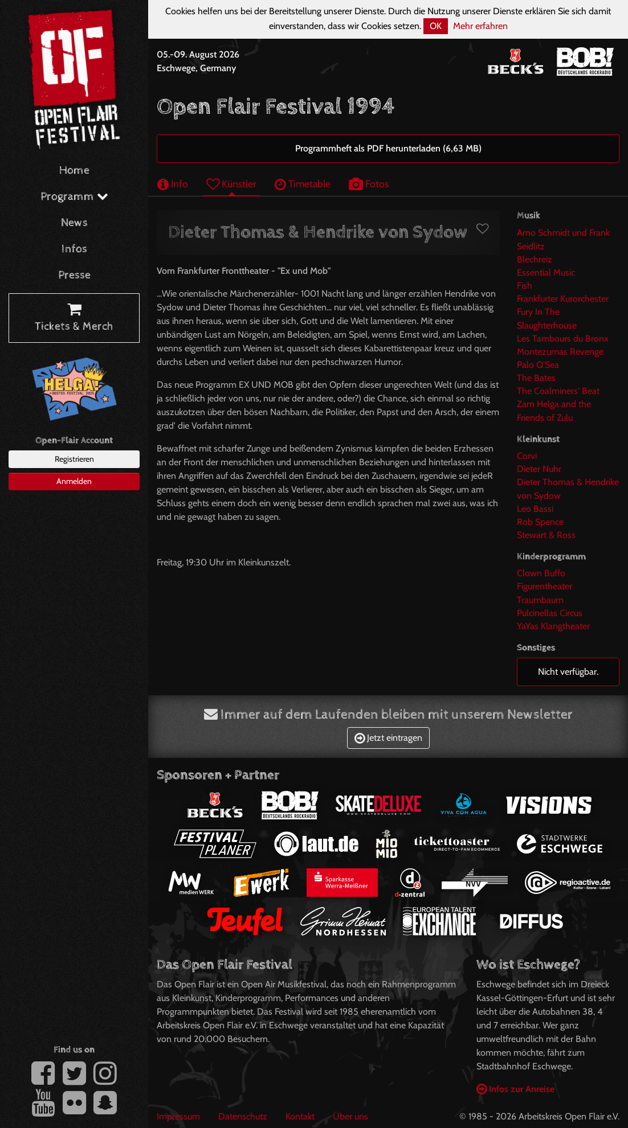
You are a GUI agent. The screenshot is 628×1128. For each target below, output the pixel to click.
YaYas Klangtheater (553, 626)
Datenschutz (242, 1116)
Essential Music (546, 272)
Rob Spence (540, 521)
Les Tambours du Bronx (563, 338)
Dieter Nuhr (539, 468)
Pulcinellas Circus (549, 613)
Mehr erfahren (480, 25)
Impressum (178, 1116)
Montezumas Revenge (560, 351)
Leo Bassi (535, 508)
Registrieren (74, 459)
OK (436, 25)
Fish (524, 285)
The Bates (536, 377)
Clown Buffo (541, 573)
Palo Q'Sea (538, 364)
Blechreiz (534, 259)
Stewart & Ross (546, 535)
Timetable (303, 184)
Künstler (231, 184)
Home (74, 170)
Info (172, 184)
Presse (74, 275)
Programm (74, 196)
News (74, 222)
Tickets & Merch (74, 318)
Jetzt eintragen (388, 737)
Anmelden (74, 481)
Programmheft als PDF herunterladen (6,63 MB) (388, 148)
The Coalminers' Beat (558, 390)
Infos (74, 249)
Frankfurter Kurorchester (563, 298)
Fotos (369, 184)
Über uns (350, 1116)
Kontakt (300, 1116)
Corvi (527, 455)
